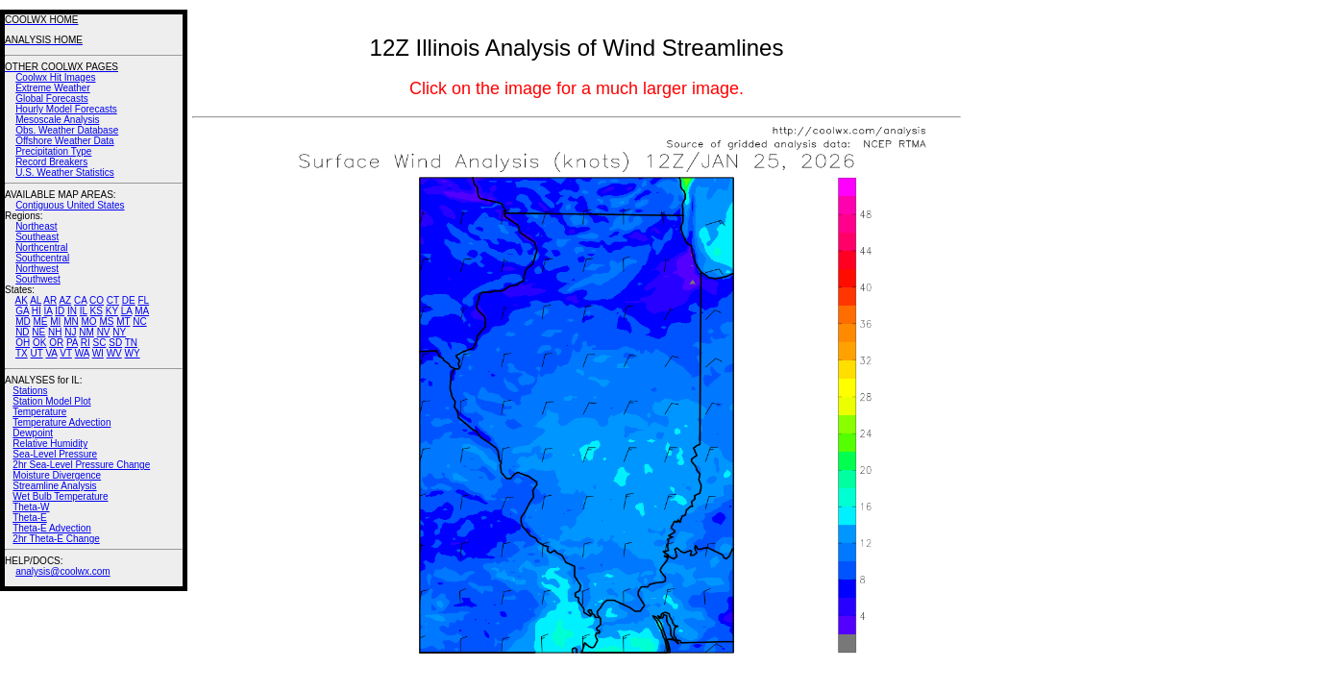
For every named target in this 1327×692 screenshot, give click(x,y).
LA (127, 311)
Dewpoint (32, 433)
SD (115, 342)
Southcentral (42, 258)
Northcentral (41, 247)
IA (48, 311)
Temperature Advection (61, 422)
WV (114, 353)
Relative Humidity (49, 443)
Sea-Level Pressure (54, 454)
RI (85, 342)
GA (22, 311)
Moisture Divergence (56, 475)
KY (112, 311)
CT (113, 300)
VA (51, 353)
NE (38, 332)
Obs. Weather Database (66, 130)
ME (40, 321)
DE (128, 300)
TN (131, 342)
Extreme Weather (52, 88)
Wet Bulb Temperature (60, 496)
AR (50, 300)
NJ (70, 332)
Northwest (37, 268)
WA (82, 353)
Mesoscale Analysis (57, 119)
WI (98, 353)
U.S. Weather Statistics (64, 172)
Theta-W (30, 507)
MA (142, 311)
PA (72, 342)
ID (59, 311)
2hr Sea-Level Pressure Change (81, 464)
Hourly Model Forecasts (66, 109)
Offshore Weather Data (64, 141)
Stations (29, 390)
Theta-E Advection (51, 528)
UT (37, 353)
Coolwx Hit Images (55, 77)
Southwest (38, 279)
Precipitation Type (53, 151)
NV (104, 332)
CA (80, 300)
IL (83, 311)
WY (132, 353)
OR (56, 342)
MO (88, 321)
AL (35, 300)
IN (72, 311)
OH (22, 342)
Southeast (37, 237)
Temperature (39, 412)
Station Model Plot (51, 401)
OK (39, 342)
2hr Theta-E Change (55, 538)
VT (66, 353)
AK (21, 300)
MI (55, 321)
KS (96, 311)
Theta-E (29, 517)
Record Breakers (51, 162)
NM (86, 332)
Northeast (36, 226)
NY (119, 332)
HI (36, 311)
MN (71, 321)
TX (21, 353)
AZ (65, 300)
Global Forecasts (51, 98)
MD (23, 321)
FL (143, 300)
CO (96, 300)
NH (54, 332)
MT (123, 321)
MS (106, 321)
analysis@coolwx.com (63, 571)
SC (100, 342)
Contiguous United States (69, 205)
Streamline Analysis (54, 486)
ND (22, 332)
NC (139, 321)
